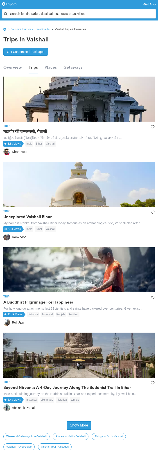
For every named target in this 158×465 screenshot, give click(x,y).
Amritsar (73, 314)
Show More (79, 425)
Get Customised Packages (25, 52)
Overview (12, 67)
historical (33, 314)
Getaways (72, 67)
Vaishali (50, 143)
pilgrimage (47, 399)
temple (75, 399)
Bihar (39, 143)
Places (51, 67)
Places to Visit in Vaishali (71, 436)
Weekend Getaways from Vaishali (26, 436)
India (29, 143)
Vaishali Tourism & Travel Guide (30, 29)
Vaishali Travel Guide (19, 446)
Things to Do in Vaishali (109, 436)
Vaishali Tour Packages (55, 446)
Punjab (60, 314)
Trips (33, 67)
